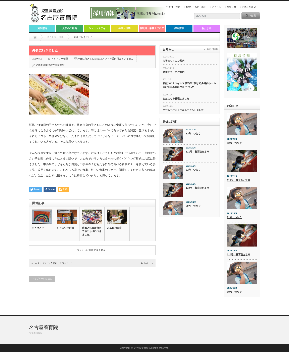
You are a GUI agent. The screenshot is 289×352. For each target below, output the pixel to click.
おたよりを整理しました (176, 98)
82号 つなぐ (193, 133)
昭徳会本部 (249, 7)
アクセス (216, 7)
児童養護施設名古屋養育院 (50, 65)
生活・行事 (124, 28)
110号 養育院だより (197, 187)
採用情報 (179, 28)
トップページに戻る (42, 278)
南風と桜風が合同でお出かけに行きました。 (91, 231)
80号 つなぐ (193, 206)
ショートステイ (97, 28)
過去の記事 (212, 49)
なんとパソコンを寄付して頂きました (54, 263)
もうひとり (38, 227)
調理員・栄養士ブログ (152, 28)
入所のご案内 (69, 28)
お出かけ (145, 263)
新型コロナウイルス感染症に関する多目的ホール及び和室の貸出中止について (189, 85)
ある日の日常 (114, 227)
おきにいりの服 (65, 227)
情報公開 (231, 7)
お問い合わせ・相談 (196, 7)
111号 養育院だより (197, 151)
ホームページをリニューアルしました (183, 109)
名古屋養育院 (43, 327)
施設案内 (42, 28)
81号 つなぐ (193, 169)
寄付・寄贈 (174, 7)
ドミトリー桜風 (59, 58)
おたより (206, 28)
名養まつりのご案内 (173, 60)
